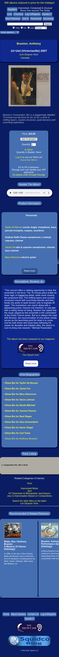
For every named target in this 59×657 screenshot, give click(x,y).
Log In (19, 157)
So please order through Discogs (28, 175)
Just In (25, 18)
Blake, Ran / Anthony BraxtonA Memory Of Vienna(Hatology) (15, 545)
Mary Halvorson (13, 257)
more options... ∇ (9, 32)
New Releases (13, 18)
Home (6, 614)
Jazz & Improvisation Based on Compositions (29, 496)
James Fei (10, 247)
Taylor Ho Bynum (13, 227)
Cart (9, 14)
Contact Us (33, 614)
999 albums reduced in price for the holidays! (29, 2)
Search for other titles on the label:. (29, 502)
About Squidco (18, 614)
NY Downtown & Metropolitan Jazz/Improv (29, 493)
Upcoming (48, 18)
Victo (29, 483)
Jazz (29, 491)
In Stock (29, 150)
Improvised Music (29, 488)
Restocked (36, 18)
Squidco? (47, 14)
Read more (29, 271)
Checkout (18, 14)
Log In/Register (32, 14)
